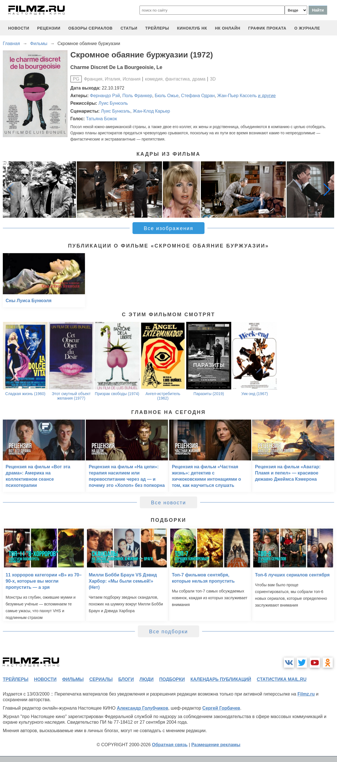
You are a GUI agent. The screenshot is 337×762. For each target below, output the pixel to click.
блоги (126, 679)
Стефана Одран (198, 95)
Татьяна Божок (101, 118)
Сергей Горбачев (221, 708)
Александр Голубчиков (142, 708)
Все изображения (168, 228)
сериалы (101, 679)
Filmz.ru (305, 694)
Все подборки (168, 631)
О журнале (307, 28)
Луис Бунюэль (113, 103)
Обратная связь (170, 744)
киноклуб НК (192, 28)
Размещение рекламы (216, 744)
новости (18, 28)
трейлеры (157, 28)
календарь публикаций (220, 679)
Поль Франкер (137, 95)
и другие (267, 95)
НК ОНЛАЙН (227, 28)
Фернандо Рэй (105, 95)
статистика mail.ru (282, 679)
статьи (128, 28)
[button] (327, 189)
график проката (267, 28)
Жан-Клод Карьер (151, 111)
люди (147, 679)
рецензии (48, 28)
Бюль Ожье (167, 95)
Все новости (168, 502)
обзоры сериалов (90, 28)
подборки (172, 679)
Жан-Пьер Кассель (237, 95)
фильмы (73, 679)
